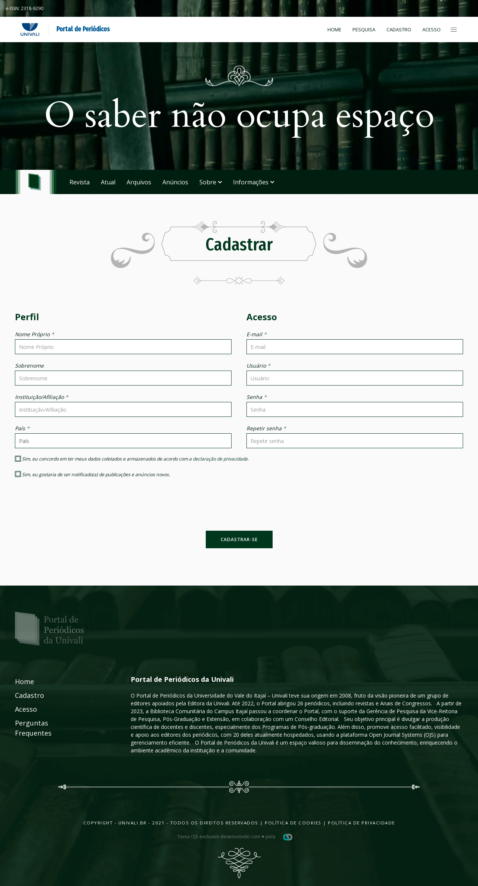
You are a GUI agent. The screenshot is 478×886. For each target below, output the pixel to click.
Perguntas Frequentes (25, 727)
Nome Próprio (34, 334)
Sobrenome (29, 365)
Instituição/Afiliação (41, 396)
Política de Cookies (293, 823)
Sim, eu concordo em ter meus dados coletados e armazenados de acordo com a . (132, 459)
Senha (256, 396)
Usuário (258, 365)
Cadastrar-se (239, 539)
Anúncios (175, 182)
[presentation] (239, 508)
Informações (253, 182)
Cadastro (399, 29)
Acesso (431, 29)
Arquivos (139, 182)
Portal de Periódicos (83, 29)
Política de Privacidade (361, 823)
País (22, 428)
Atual (108, 182)
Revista (79, 182)
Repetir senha (266, 428)
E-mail (256, 334)
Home (334, 29)
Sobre (210, 182)
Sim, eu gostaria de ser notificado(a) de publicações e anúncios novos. (92, 474)
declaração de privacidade (220, 459)
